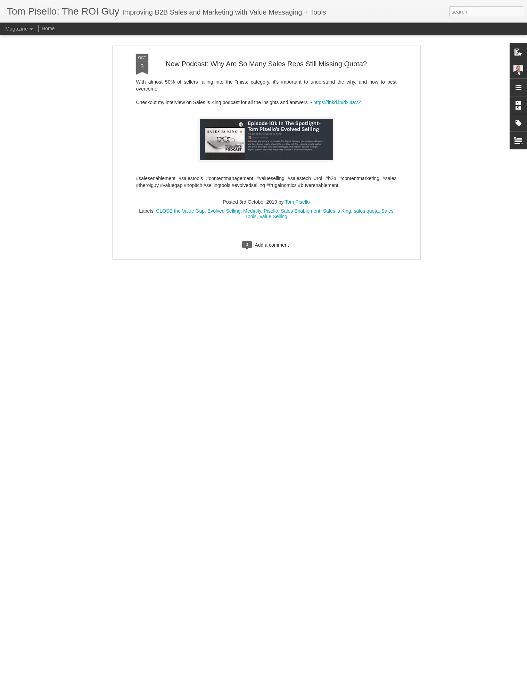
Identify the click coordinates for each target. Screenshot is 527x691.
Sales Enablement (300, 168)
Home (48, 28)
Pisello (271, 168)
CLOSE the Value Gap (180, 168)
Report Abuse (305, 687)
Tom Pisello (297, 159)
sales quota (366, 168)
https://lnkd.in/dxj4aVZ (337, 59)
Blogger (285, 687)
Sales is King (337, 168)
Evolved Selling (224, 168)
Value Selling (273, 173)
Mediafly (252, 168)
